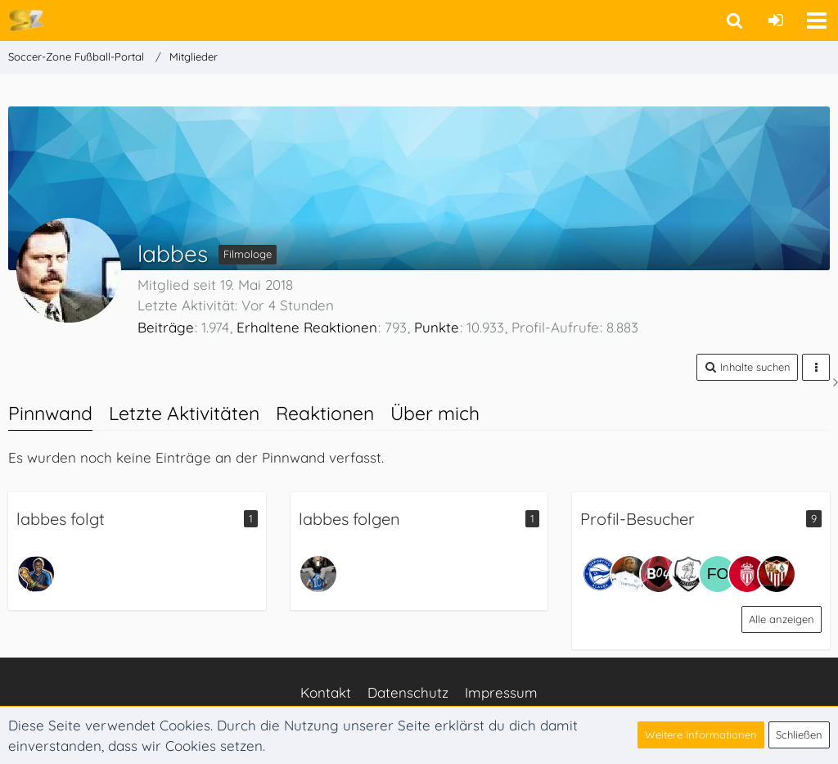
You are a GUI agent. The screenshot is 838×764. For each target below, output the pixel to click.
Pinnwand (50, 413)
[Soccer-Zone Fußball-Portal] (26, 19)
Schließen (799, 734)
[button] (816, 20)
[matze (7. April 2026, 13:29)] (629, 574)
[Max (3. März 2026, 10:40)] (776, 574)
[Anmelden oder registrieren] (775, 20)
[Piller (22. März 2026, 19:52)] (688, 574)
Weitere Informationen (701, 734)
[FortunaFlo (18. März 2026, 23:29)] (717, 574)
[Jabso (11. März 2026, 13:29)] (747, 574)
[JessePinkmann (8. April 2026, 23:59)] (599, 574)
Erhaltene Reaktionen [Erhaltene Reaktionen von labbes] (307, 327)
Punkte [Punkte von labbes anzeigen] (436, 327)
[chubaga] (318, 574)
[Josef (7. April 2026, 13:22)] (658, 574)
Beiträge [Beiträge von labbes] (165, 327)
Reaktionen (325, 413)
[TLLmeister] (36, 574)
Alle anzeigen (781, 619)
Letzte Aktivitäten (184, 413)
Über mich (435, 413)
